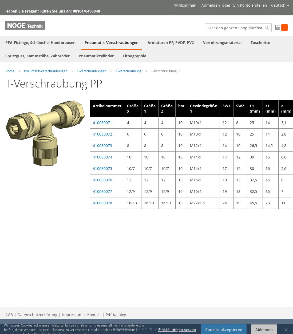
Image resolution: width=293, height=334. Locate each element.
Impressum (72, 314)
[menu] (146, 49)
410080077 (102, 191)
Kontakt (94, 314)
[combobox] (238, 27)
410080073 (102, 145)
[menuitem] (40, 42)
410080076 (102, 179)
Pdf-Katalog (116, 314)
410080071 (102, 122)
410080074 (102, 157)
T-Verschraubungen (91, 71)
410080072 (102, 134)
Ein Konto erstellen (250, 5)
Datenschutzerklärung (37, 314)
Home (9, 71)
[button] (280, 6)
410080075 (102, 168)
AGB (9, 314)
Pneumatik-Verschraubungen (45, 71)
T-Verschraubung (128, 71)
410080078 (102, 202)
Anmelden (210, 5)
